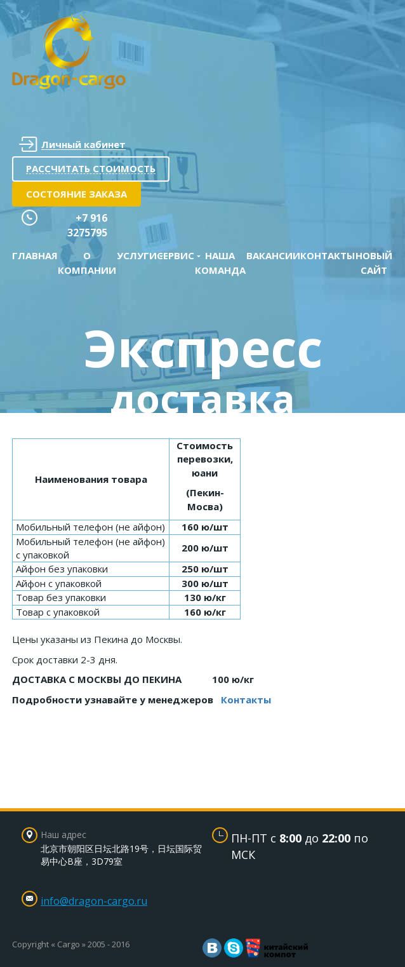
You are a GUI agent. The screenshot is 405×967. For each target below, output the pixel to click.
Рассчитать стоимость (91, 168)
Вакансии (273, 255)
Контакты (327, 255)
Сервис (175, 255)
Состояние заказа (76, 193)
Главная (35, 255)
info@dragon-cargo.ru (94, 901)
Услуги (137, 255)
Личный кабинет (72, 144)
